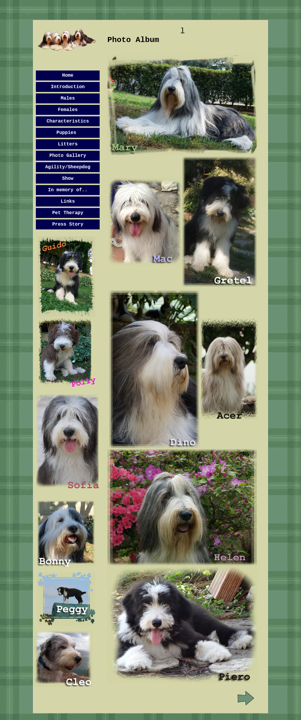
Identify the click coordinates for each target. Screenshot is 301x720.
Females (68, 110)
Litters (68, 144)
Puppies (66, 132)
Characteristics (67, 121)
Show (67, 178)
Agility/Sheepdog (68, 167)
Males (68, 98)
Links (68, 201)
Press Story (67, 224)
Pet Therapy (67, 213)
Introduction (68, 87)
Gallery (76, 155)
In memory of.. (67, 190)
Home (67, 75)
